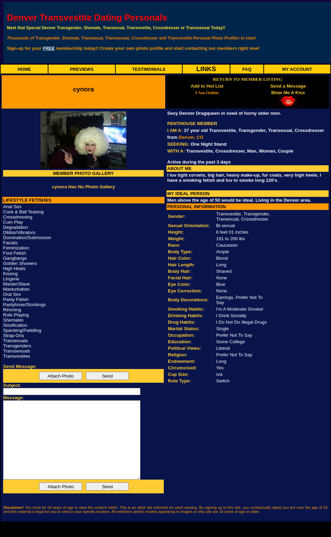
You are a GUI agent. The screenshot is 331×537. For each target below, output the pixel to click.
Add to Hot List (207, 86)
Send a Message (288, 86)
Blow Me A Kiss (288, 92)
